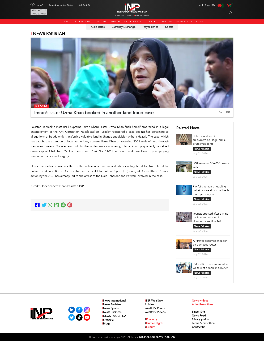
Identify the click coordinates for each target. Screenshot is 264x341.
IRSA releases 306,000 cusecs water (211, 165)
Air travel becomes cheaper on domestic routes (210, 243)
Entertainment (133, 21)
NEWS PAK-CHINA (114, 316)
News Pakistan (202, 148)
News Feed (199, 316)
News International (114, 301)
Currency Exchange (123, 27)
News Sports (110, 308)
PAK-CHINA (166, 21)
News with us (39, 10)
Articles (149, 304)
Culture (130, 15)
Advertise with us (202, 304)
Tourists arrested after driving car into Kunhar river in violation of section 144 (210, 217)
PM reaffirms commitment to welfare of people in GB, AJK (210, 266)
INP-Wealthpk (184, 21)
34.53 (39, 5)
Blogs (199, 21)
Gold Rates (98, 27)
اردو (201, 5)
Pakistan (101, 21)
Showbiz (107, 320)
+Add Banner (39, 13)
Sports (169, 27)
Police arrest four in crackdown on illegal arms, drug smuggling (209, 140)
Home (66, 21)
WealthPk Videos (155, 312)
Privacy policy (200, 319)
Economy (119, 15)
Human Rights (142, 15)
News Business (111, 312)
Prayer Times (150, 27)
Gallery (151, 21)
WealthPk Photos (155, 308)
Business (115, 21)
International (83, 21)
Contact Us (198, 327)
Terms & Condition (203, 323)
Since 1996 (199, 312)
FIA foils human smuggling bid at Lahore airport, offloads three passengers (211, 190)
